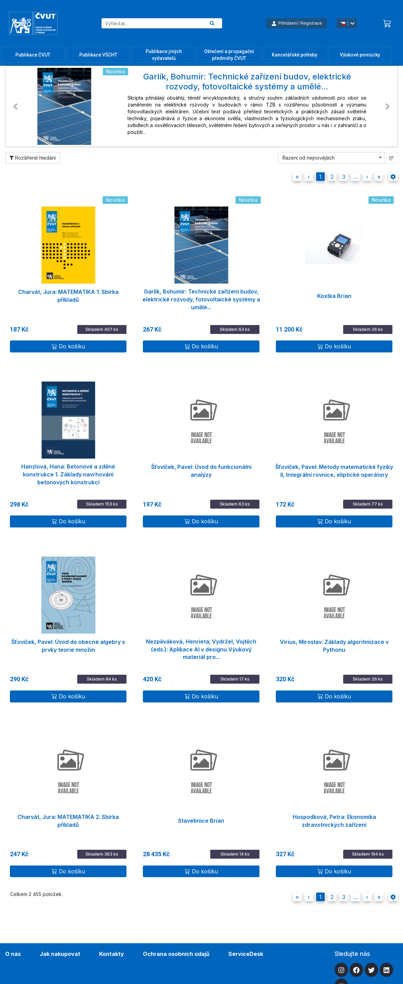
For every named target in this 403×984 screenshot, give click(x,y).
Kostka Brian (334, 295)
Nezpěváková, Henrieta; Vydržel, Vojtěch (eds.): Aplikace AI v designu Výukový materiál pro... (201, 646)
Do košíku (68, 346)
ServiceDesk (245, 953)
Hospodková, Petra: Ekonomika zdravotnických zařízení (334, 820)
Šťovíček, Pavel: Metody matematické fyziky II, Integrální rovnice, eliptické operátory (334, 470)
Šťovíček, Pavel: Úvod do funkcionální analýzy (201, 470)
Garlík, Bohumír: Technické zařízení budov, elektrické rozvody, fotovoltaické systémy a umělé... (201, 296)
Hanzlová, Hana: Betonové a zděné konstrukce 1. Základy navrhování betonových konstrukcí (68, 471)
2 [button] (332, 176)
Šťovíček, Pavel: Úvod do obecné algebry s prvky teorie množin (68, 645)
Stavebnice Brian (201, 820)
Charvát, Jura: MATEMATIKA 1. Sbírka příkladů (68, 295)
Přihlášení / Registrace (296, 23)
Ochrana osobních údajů (176, 953)
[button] (15, 106)
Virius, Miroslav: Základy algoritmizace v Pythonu (334, 645)
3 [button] (343, 176)
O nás (13, 953)
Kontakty (111, 953)
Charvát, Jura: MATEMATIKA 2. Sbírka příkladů (68, 820)
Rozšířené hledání (33, 158)
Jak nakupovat (60, 953)
